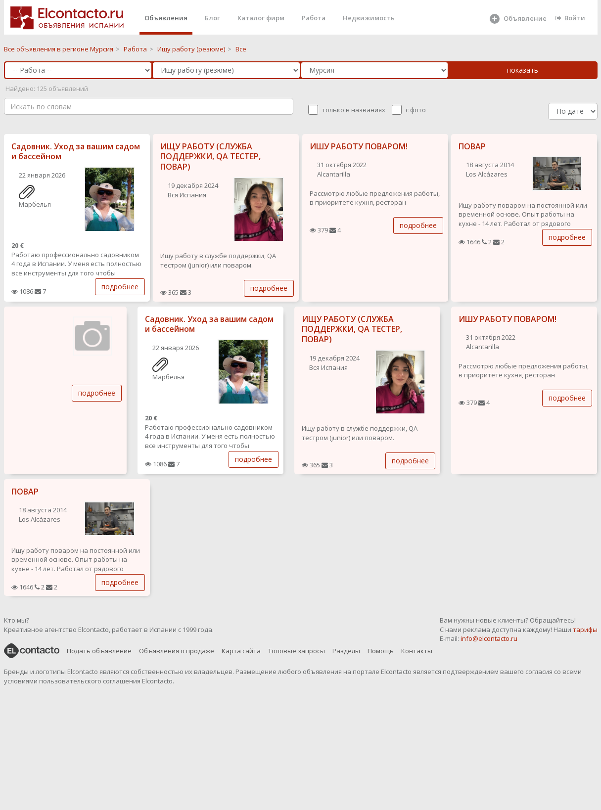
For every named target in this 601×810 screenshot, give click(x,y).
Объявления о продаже (176, 650)
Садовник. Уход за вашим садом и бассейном (75, 151)
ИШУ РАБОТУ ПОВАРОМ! (359, 146)
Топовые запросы (296, 650)
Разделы (346, 650)
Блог (212, 17)
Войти (570, 17)
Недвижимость (369, 17)
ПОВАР (472, 146)
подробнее (120, 286)
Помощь (381, 650)
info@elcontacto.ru (489, 638)
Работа (313, 17)
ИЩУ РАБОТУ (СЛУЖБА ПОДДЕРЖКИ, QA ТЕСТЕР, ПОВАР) (210, 157)
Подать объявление (99, 650)
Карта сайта (241, 650)
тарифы (585, 629)
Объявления (165, 17)
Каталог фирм (260, 17)
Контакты (416, 650)
